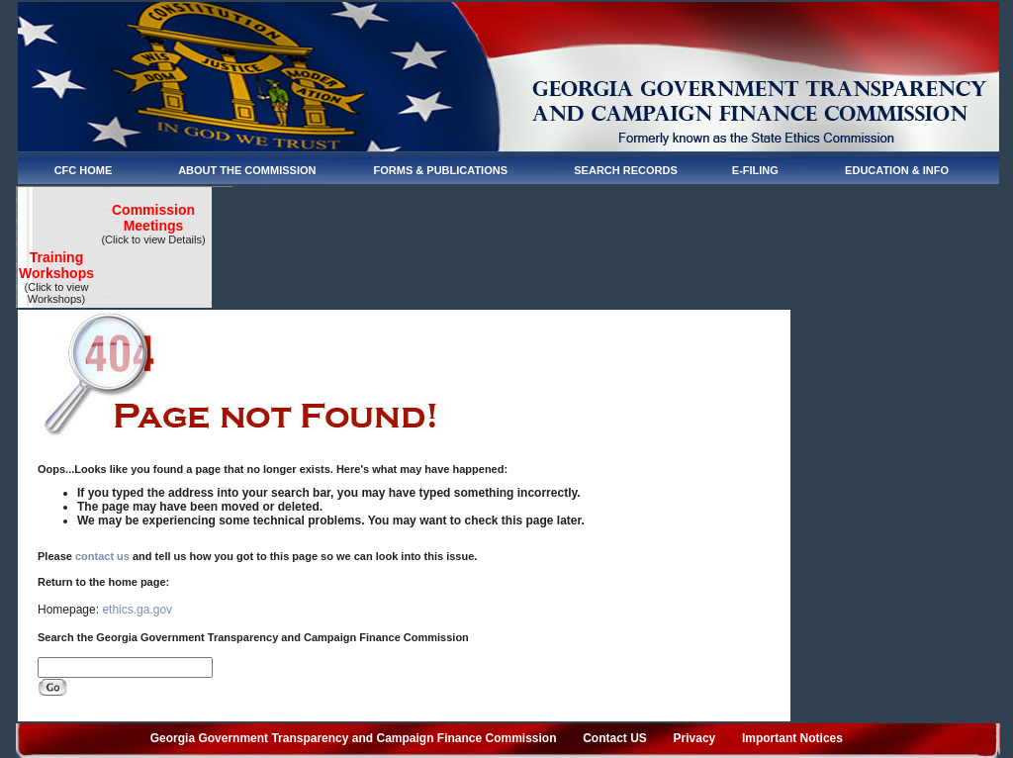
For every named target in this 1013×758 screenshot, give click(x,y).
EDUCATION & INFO (897, 170)
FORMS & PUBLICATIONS (440, 170)
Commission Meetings (153, 218)
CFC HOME (83, 170)
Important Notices (792, 738)
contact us (102, 556)
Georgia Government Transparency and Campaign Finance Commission (353, 738)
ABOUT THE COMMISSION (247, 170)
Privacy (695, 738)
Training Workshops (56, 265)
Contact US (615, 738)
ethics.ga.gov (137, 609)
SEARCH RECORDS (626, 170)
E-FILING (755, 170)
